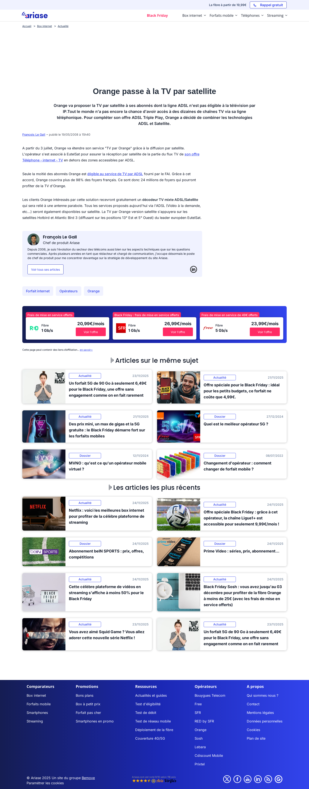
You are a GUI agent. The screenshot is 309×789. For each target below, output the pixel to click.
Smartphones (37, 712)
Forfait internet (38, 291)
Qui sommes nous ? (262, 695)
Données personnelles (264, 721)
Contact (253, 704)
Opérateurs (68, 291)
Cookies (253, 730)
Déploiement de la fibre (154, 730)
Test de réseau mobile (153, 721)
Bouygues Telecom (210, 695)
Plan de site (256, 738)
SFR (198, 712)
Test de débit (145, 712)
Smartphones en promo (95, 721)
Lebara (200, 747)
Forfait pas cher (88, 712)
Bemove (88, 778)
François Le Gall (33, 134)
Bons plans (84, 695)
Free (198, 704)
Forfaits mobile (39, 704)
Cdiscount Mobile (209, 755)
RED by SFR (204, 721)
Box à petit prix (88, 704)
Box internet (36, 695)
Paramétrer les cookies (45, 783)
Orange (94, 291)
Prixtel (200, 764)
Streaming (35, 721)
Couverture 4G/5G (150, 738)
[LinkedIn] (193, 269)
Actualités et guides (151, 695)
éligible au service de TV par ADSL (115, 174)
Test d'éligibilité (148, 704)
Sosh (199, 738)
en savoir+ (86, 349)
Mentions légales (260, 712)
